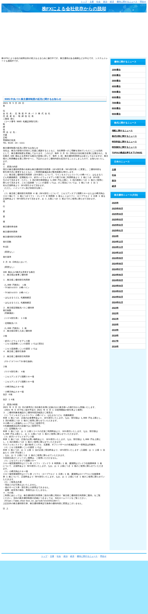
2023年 (115, 308)
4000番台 (116, 86)
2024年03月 (117, 291)
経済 (112, 1)
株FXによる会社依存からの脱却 (74, 8)
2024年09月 (117, 258)
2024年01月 (117, 302)
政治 (105, 1)
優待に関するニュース (127, 1)
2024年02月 (117, 297)
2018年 (115, 335)
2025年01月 (117, 230)
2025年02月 (117, 225)
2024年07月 (117, 269)
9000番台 (116, 114)
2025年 (115, 203)
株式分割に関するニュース (124, 136)
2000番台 (116, 75)
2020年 (115, 324)
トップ (84, 1)
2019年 (115, 330)
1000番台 (116, 69)
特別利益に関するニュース (124, 141)
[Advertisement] (74, 35)
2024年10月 (117, 252)
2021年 (115, 319)
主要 (92, 1)
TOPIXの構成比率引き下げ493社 (127, 152)
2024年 (115, 236)
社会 (98, 1)
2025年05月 (117, 208)
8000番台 (116, 108)
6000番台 (116, 97)
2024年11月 (117, 247)
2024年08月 (117, 263)
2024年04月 (117, 286)
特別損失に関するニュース (124, 147)
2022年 (115, 313)
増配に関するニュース (122, 130)
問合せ (143, 1)
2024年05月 (117, 280)
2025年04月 (117, 214)
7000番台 (116, 103)
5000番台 (116, 92)
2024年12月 (117, 241)
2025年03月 (117, 219)
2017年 (115, 341)
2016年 (115, 346)
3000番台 (116, 80)
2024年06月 (117, 275)
